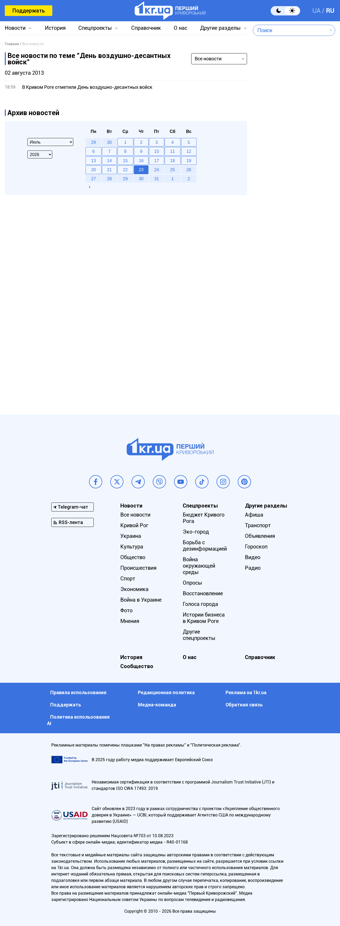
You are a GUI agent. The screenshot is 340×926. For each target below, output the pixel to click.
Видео (252, 557)
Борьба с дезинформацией (205, 545)
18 (172, 160)
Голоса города (200, 604)
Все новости (135, 515)
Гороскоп (256, 546)
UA (316, 10)
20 (93, 169)
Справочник (146, 28)
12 (188, 151)
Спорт (127, 578)
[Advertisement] (294, 182)
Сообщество (136, 666)
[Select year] (39, 154)
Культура (131, 546)
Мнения (129, 621)
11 (172, 151)
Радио (253, 568)
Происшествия (138, 568)
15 (125, 160)
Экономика (134, 589)
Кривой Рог (134, 525)
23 (141, 169)
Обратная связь (244, 704)
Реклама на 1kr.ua (246, 692)
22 (125, 169)
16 (141, 160)
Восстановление (203, 593)
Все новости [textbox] (208, 58)
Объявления (260, 536)
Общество (132, 557)
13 (93, 160)
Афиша (254, 515)
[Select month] (50, 142)
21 (109, 169)
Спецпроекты (95, 28)
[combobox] (290, 30)
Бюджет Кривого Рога (203, 518)
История (55, 28)
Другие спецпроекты (199, 634)
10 (156, 151)
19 (188, 160)
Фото (126, 610)
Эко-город (196, 532)
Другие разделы (220, 28)
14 (109, 160)
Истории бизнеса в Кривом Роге (204, 617)
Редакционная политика (166, 692)
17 (156, 160)
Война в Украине (141, 600)
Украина (130, 536)
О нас (180, 28)
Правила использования (78, 692)
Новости (15, 28)
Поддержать (28, 10)
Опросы (192, 583)
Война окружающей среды (199, 565)
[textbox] (290, 30)
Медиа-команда (157, 704)
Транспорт (258, 525)
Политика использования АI (78, 720)
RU (330, 10)
